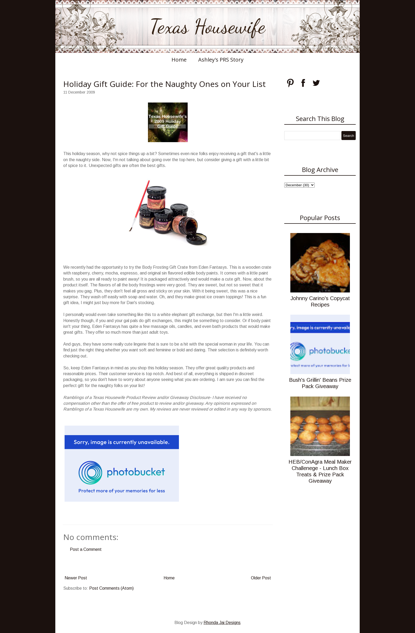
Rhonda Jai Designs (222, 622)
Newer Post (76, 578)
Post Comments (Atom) (111, 588)
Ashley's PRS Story (220, 59)
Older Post (261, 578)
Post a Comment (86, 549)
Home (179, 59)
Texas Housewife (207, 26)
